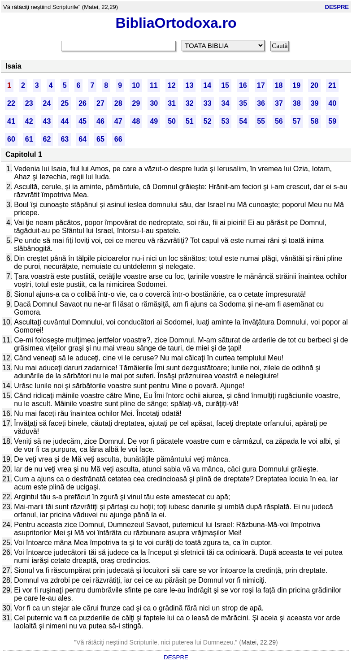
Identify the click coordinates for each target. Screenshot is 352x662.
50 (172, 121)
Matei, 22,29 (258, 642)
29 (136, 103)
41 (11, 121)
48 (136, 121)
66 (118, 139)
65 (100, 139)
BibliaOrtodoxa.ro (175, 23)
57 (297, 121)
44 (65, 121)
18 (279, 85)
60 (11, 139)
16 (243, 85)
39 (315, 103)
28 (118, 103)
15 (225, 85)
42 (29, 121)
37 (279, 103)
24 (47, 103)
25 (65, 103)
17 (261, 85)
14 (207, 85)
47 (118, 121)
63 (65, 139)
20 (314, 85)
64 (82, 139)
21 (332, 85)
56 (279, 121)
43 (47, 121)
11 (154, 85)
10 (136, 85)
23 (29, 103)
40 (332, 103)
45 (82, 121)
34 (226, 103)
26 (82, 103)
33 (208, 103)
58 (315, 121)
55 (261, 121)
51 (190, 121)
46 (100, 121)
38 (297, 103)
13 (190, 85)
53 (226, 121)
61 (29, 139)
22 (11, 103)
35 (243, 103)
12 (172, 85)
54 (243, 121)
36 (261, 103)
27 (100, 103)
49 (154, 121)
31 (172, 103)
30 (154, 103)
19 (296, 85)
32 (190, 103)
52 (208, 121)
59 (332, 121)
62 (47, 139)
